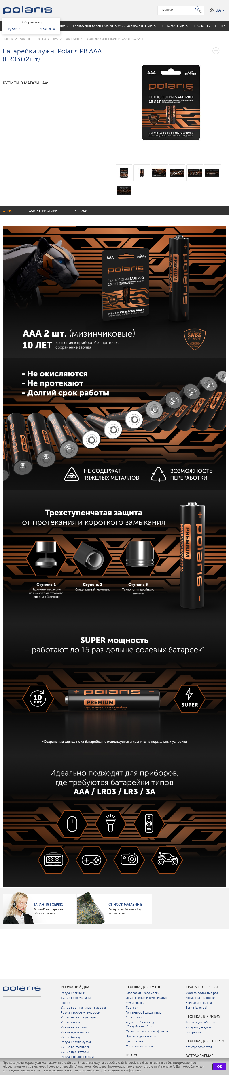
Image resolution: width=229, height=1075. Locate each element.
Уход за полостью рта (202, 993)
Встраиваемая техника (200, 1057)
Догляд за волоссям (200, 998)
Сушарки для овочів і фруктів (147, 1031)
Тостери (132, 1008)
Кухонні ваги (135, 1041)
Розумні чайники (73, 993)
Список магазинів (125, 905)
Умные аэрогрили (74, 1027)
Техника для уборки (200, 1022)
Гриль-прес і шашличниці (144, 1012)
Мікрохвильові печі (139, 1046)
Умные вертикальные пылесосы (84, 1008)
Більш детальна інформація (122, 1070)
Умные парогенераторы (78, 1017)
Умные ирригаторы (75, 1052)
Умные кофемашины (76, 998)
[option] (171, 99)
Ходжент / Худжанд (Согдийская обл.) (140, 1024)
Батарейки (193, 1032)
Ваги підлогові (196, 1008)
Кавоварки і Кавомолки (142, 993)
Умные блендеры (73, 1037)
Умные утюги (70, 1022)
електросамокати (199, 1047)
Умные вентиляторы (75, 1047)
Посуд (132, 1055)
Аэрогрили (134, 1017)
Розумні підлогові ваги (77, 1057)
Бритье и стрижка (199, 1003)
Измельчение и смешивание (147, 998)
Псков (65, 1003)
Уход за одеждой (198, 1027)
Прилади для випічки (141, 1036)
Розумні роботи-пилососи (80, 1012)
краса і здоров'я (202, 987)
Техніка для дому (203, 1016)
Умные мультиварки (75, 1032)
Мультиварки (135, 1003)
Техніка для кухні (143, 987)
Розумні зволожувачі (76, 1042)
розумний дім (75, 987)
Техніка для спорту (205, 1041)
